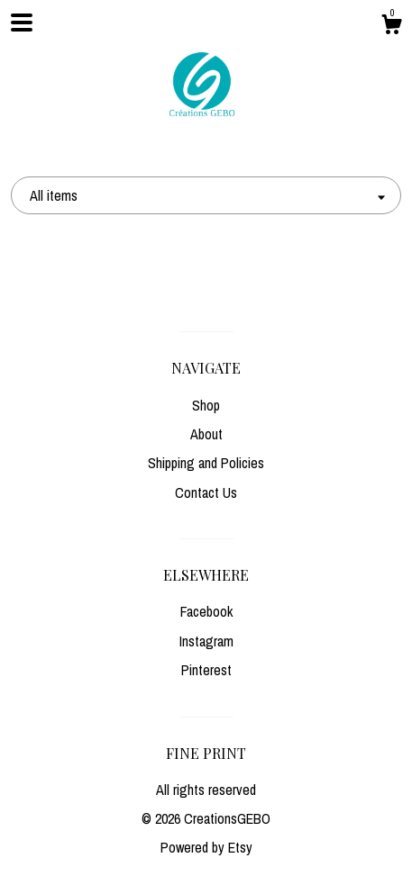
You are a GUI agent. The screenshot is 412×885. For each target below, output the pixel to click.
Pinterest (206, 670)
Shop (206, 405)
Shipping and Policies (206, 463)
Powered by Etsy (206, 847)
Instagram (206, 641)
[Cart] (391, 27)
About (206, 434)
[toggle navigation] (21, 23)
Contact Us (206, 492)
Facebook (206, 611)
